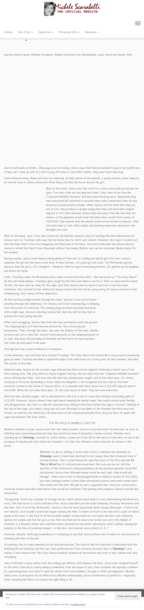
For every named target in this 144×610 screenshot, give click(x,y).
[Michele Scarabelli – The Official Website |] (72, 9)
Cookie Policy (78, 604)
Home (8, 32)
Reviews (92, 32)
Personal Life (69, 32)
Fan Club (25, 32)
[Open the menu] (138, 23)
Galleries (45, 32)
